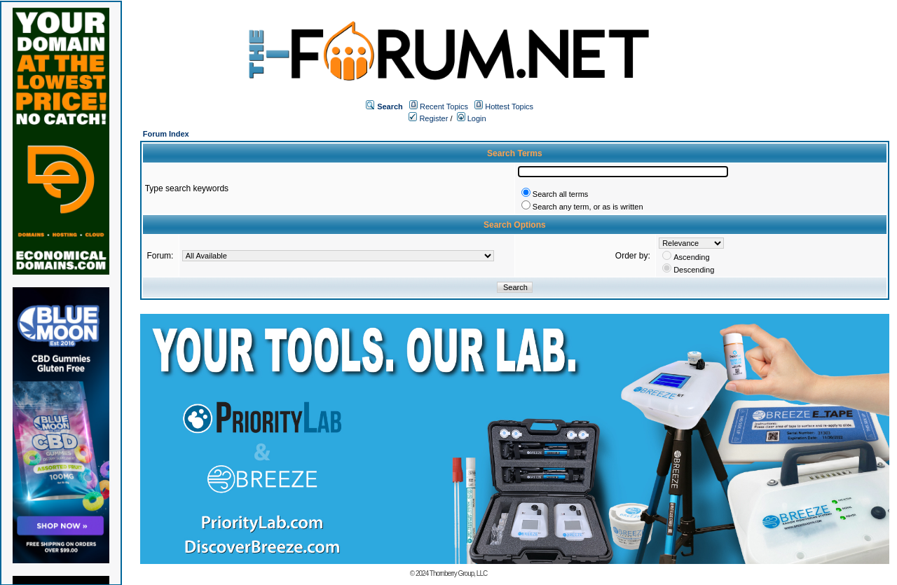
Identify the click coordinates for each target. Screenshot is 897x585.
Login (471, 118)
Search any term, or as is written (588, 206)
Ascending (691, 257)
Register (428, 118)
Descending (693, 270)
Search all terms (560, 194)
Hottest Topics (509, 106)
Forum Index (166, 134)
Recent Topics (444, 106)
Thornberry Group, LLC (458, 573)
